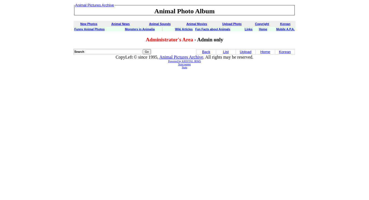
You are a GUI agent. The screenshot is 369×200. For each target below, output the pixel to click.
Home (263, 29)
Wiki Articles (184, 29)
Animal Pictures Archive (181, 57)
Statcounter (184, 64)
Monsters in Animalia (140, 29)
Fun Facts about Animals (212, 29)
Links (248, 29)
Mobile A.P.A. (285, 29)
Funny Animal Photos (89, 29)
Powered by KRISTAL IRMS (184, 61)
